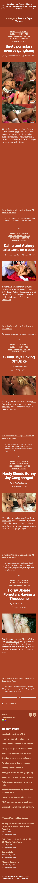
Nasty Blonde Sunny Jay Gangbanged (19, 475)
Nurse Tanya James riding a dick (16, 797)
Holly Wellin (24, 689)
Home (4, 714)
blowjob (29, 444)
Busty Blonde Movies (19, 34)
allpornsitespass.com (12, 444)
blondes (13, 218)
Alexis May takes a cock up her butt (17, 777)
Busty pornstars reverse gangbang (19, 48)
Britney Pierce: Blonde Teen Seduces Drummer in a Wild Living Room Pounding (18, 826)
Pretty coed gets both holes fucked (17, 748)
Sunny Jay (13, 451)
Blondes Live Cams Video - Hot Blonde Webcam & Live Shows (19, 6)
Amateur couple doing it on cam (16, 763)
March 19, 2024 (30, 56)
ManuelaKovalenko (10, 862)
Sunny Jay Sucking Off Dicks (19, 359)
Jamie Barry (16, 220)
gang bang (19, 446)
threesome (6, 300)
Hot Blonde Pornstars (19, 39)
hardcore (8, 220)
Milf (30, 449)
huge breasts (17, 568)
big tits (27, 137)
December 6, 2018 (20, 607)
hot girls (28, 287)
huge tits (32, 689)
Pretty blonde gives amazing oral (16, 753)
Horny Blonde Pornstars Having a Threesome (19, 594)
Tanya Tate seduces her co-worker (17, 744)
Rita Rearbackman (21, 366)
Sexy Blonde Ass (19, 41)
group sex (27, 446)
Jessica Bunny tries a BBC (13, 734)
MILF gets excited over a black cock (17, 802)
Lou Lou (24, 220)
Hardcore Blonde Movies (19, 36)
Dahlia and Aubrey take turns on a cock (19, 247)
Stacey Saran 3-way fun (12, 768)
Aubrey (7, 334)
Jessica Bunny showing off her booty (18, 807)
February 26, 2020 (20, 370)
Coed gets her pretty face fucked (16, 758)
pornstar (12, 691)
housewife (16, 449)
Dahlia (18, 334)
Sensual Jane (17, 223)
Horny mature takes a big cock (15, 739)
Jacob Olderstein (13, 56)
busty (7, 565)
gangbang (31, 218)
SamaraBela (7, 852)
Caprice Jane (13, 134)
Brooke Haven (18, 687)
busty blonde (9, 446)
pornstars (8, 223)
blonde (13, 334)
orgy (17, 132)
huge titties (24, 449)
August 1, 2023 (30, 255)
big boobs (24, 563)
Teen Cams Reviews (15, 818)
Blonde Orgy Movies (19, 32)
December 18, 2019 (20, 486)
